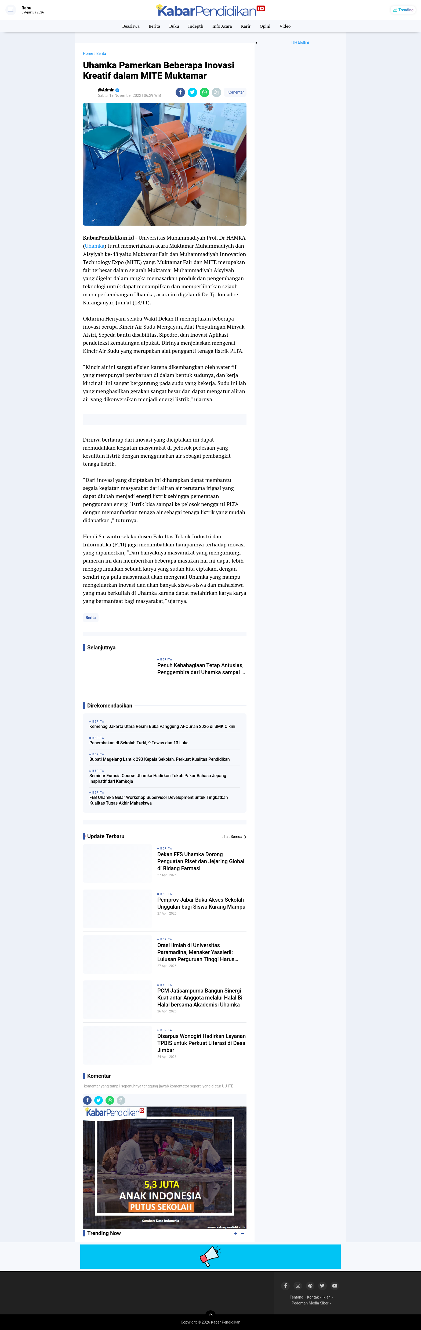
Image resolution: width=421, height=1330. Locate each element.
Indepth (195, 26)
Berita (154, 26)
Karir (246, 26)
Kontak (313, 1297)
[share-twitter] (192, 92)
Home (88, 53)
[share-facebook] (180, 92)
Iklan (326, 1297)
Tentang (296, 1297)
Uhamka (94, 245)
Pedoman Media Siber (310, 1303)
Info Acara (222, 26)
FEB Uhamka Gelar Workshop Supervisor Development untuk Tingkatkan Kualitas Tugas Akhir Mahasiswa (158, 800)
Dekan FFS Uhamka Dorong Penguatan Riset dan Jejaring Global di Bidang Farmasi (200, 861)
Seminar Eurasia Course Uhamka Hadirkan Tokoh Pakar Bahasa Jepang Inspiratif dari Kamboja (157, 778)
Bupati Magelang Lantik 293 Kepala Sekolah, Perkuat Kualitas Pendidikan (159, 759)
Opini (265, 26)
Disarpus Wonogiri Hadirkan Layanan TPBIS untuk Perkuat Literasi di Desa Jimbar (201, 1043)
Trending (405, 10)
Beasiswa (130, 26)
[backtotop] (210, 1315)
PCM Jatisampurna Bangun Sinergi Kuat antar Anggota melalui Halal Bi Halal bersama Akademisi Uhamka (199, 997)
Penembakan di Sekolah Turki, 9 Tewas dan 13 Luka (138, 742)
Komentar (235, 92)
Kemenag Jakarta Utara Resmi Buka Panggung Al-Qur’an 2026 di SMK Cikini (162, 726)
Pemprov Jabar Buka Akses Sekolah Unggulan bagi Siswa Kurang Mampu (201, 903)
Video (285, 26)
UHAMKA (301, 42)
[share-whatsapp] (204, 92)
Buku (174, 26)
